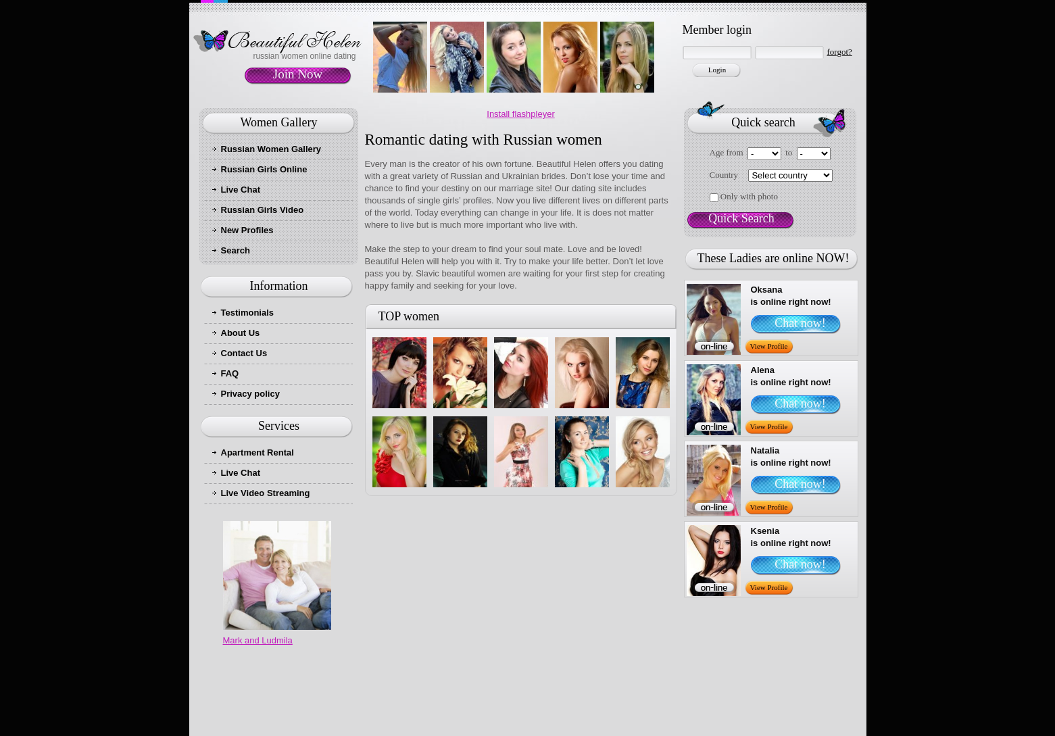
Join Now (297, 74)
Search (235, 250)
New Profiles (247, 230)
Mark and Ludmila (258, 640)
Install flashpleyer (520, 114)
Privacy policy (250, 394)
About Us (240, 333)
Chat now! (800, 323)
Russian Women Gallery (271, 149)
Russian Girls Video (262, 210)
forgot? (839, 52)
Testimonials (247, 313)
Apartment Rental (257, 452)
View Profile (769, 346)
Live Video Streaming (265, 493)
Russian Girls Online (264, 169)
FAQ (230, 373)
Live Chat (241, 190)
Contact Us (244, 353)
